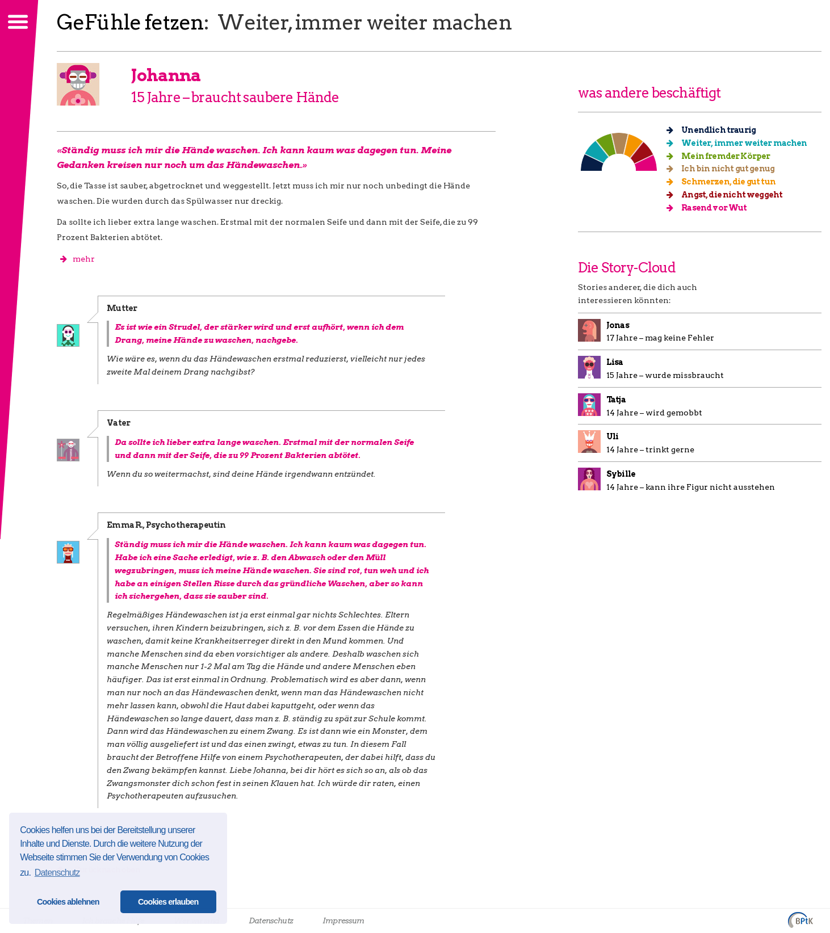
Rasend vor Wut (710, 207)
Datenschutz (271, 920)
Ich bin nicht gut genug (724, 168)
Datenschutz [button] (57, 872)
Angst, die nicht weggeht (728, 194)
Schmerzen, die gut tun (724, 181)
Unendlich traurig (715, 130)
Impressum (343, 920)
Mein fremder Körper (722, 156)
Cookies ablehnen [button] (68, 901)
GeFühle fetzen (130, 22)
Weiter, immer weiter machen (740, 143)
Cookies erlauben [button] (168, 901)
